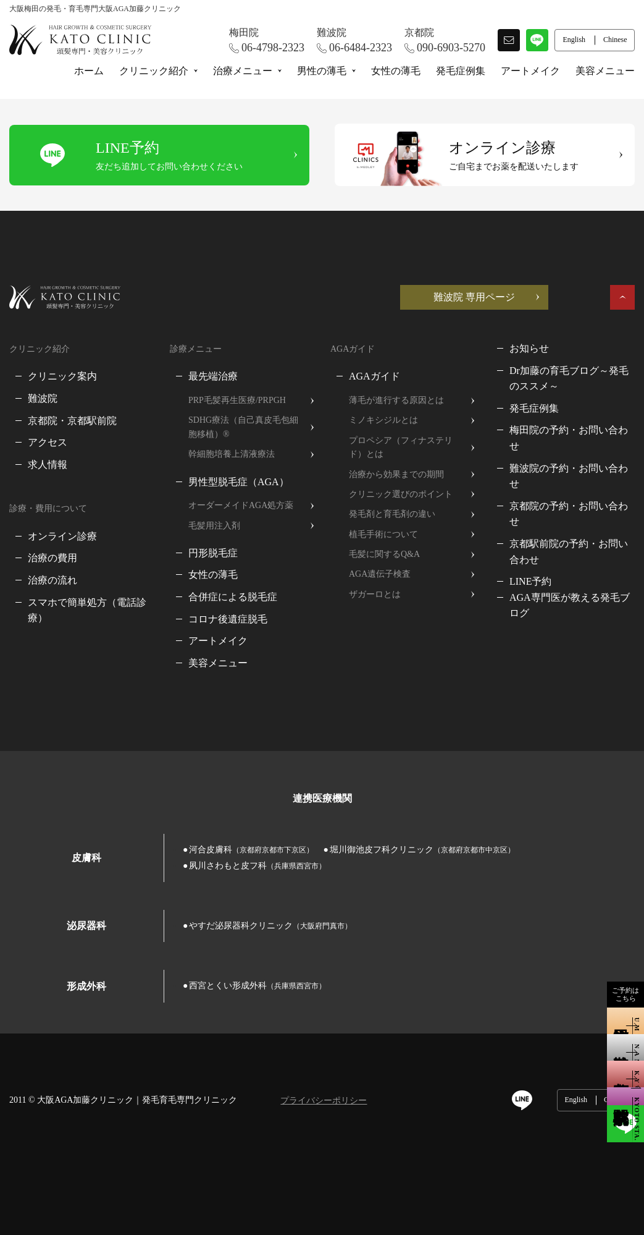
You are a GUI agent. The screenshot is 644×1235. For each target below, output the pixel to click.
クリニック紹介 (153, 71)
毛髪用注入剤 (214, 525)
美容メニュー (605, 71)
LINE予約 (530, 581)
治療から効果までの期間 (396, 474)
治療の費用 (52, 558)
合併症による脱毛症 (232, 597)
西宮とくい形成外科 (257, 985)
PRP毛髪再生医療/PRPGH (237, 400)
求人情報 (47, 464)
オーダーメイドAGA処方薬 (240, 505)
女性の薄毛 (395, 71)
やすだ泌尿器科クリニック (270, 925)
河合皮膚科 (251, 849)
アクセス (47, 442)
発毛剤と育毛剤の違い (392, 514)
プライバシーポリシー (323, 1100)
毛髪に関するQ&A (384, 554)
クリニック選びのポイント (401, 494)
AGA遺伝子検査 (380, 574)
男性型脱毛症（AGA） (238, 482)
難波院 (42, 398)
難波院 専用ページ (474, 297)
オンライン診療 (62, 536)
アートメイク (530, 71)
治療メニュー (242, 71)
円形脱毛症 (213, 553)
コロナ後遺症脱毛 (227, 619)
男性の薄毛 (321, 71)
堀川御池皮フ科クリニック (422, 849)
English (575, 1099)
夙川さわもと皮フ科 (257, 865)
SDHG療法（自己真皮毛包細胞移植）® (243, 426)
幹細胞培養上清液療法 (231, 454)
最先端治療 (213, 376)
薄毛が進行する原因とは (396, 400)
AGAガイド (374, 376)
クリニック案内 (62, 376)
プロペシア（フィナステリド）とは (401, 447)
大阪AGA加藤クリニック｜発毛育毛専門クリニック (137, 1100)
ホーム (89, 71)
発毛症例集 (460, 71)
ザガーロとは (375, 594)
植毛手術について (383, 534)
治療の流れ (52, 580)
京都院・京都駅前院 (72, 420)
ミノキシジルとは (383, 420)
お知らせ (529, 348)
